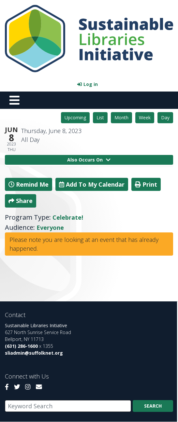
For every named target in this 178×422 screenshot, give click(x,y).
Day (165, 117)
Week (145, 117)
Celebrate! (67, 217)
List (100, 117)
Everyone (50, 227)
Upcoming (75, 117)
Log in (90, 84)
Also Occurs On (89, 160)
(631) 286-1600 (21, 346)
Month (121, 117)
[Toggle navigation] (14, 100)
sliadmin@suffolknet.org (34, 353)
